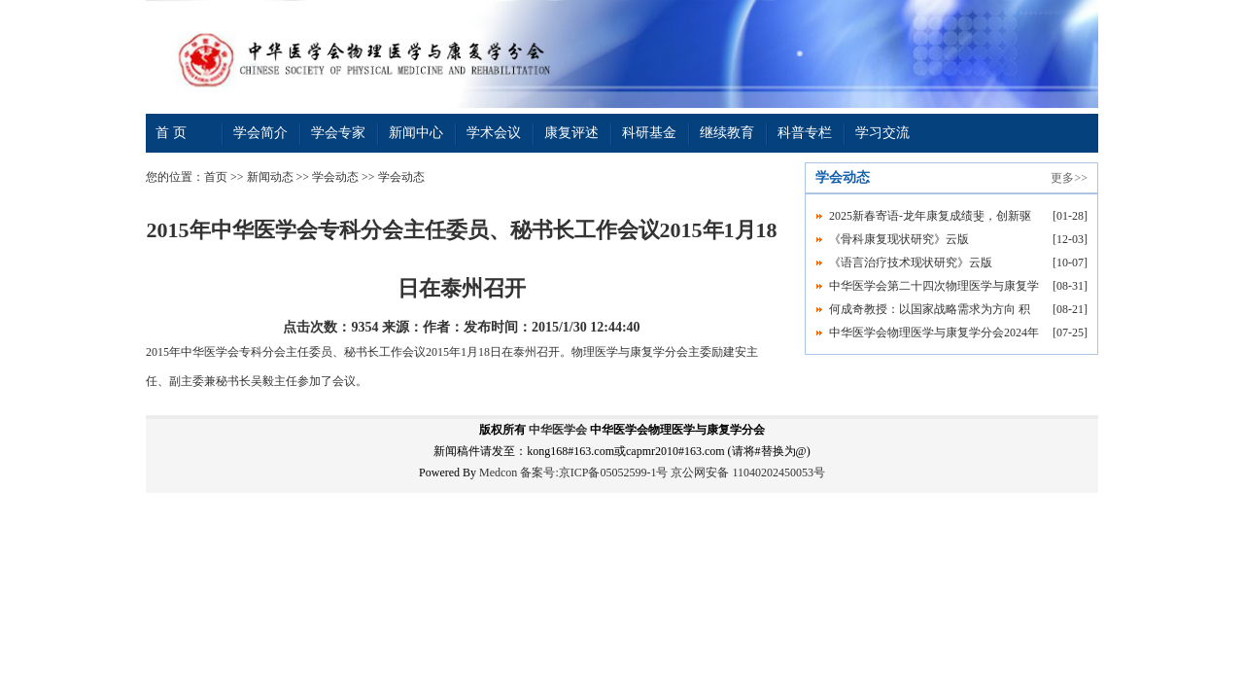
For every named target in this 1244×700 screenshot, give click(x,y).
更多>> (1069, 178)
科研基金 (649, 132)
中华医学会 (558, 430)
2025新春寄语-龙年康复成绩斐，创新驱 (930, 216)
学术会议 (493, 132)
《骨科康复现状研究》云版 (899, 239)
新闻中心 (416, 132)
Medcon (498, 472)
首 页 (171, 132)
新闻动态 (270, 177)
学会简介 (260, 132)
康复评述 (571, 132)
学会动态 (335, 177)
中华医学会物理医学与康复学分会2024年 (934, 332)
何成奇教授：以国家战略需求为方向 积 (929, 309)
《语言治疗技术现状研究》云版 (910, 262)
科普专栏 (805, 132)
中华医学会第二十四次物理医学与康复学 (934, 286)
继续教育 (727, 132)
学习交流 (882, 132)
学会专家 (338, 132)
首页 (215, 177)
